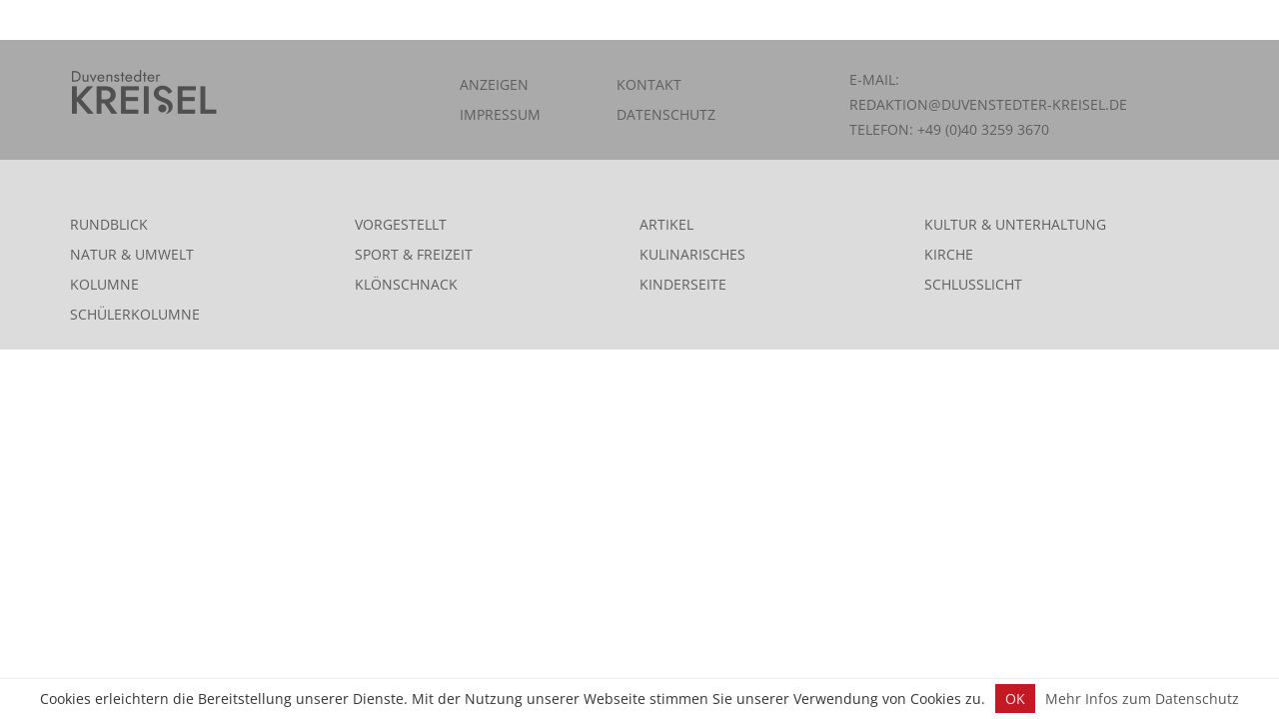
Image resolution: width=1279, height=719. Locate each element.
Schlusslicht (973, 284)
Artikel (666, 224)
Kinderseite (683, 284)
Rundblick (109, 224)
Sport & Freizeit (414, 254)
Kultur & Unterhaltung (1015, 224)
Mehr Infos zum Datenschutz (1142, 698)
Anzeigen (494, 84)
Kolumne (104, 284)
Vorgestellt (401, 224)
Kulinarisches (692, 254)
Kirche (948, 254)
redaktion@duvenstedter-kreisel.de (988, 104)
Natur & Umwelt (132, 254)
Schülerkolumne (135, 314)
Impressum (500, 114)
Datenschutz (666, 114)
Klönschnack (406, 284)
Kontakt (649, 84)
